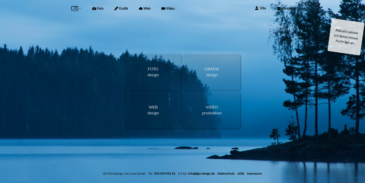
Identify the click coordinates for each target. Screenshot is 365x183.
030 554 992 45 (164, 173)
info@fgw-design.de (201, 173)
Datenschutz (225, 173)
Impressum (254, 173)
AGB (241, 173)
